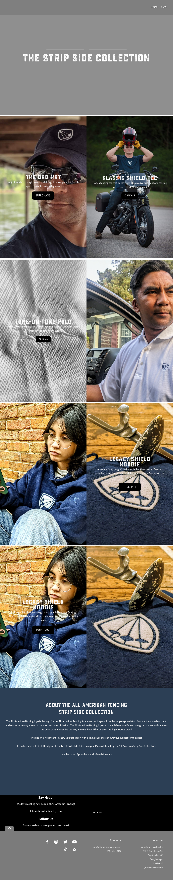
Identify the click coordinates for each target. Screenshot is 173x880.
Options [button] (43, 339)
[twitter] (66, 841)
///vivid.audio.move (153, 867)
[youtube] (75, 841)
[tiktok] (66, 849)
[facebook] (48, 841)
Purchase (43, 195)
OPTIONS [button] (130, 195)
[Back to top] (9, 828)
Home (154, 7)
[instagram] (57, 841)
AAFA (163, 7)
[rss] (75, 849)
